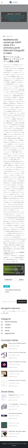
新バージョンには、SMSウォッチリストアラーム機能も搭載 (14, 312)
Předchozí (8, 280)
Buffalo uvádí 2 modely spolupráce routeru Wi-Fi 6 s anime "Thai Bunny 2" (18, 343)
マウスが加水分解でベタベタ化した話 (17, 404)
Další (21, 280)
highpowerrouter (13, 348)
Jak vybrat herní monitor (15, 413)
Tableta (8, 325)
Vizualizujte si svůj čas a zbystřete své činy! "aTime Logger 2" (17, 380)
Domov (11, 14)
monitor (8, 328)
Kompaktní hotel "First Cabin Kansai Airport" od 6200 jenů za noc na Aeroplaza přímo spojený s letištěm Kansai (17, 371)
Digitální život (10, 333)
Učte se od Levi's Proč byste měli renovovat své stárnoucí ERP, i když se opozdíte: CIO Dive (17, 352)
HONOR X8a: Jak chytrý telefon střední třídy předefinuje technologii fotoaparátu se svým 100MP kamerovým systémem (17, 431)
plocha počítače (11, 322)
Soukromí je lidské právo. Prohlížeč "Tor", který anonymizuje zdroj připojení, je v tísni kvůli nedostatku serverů (18, 361)
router (18, 14)
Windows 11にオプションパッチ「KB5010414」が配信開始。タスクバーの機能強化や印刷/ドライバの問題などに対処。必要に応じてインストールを (18, 395)
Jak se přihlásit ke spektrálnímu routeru (13, 291)
